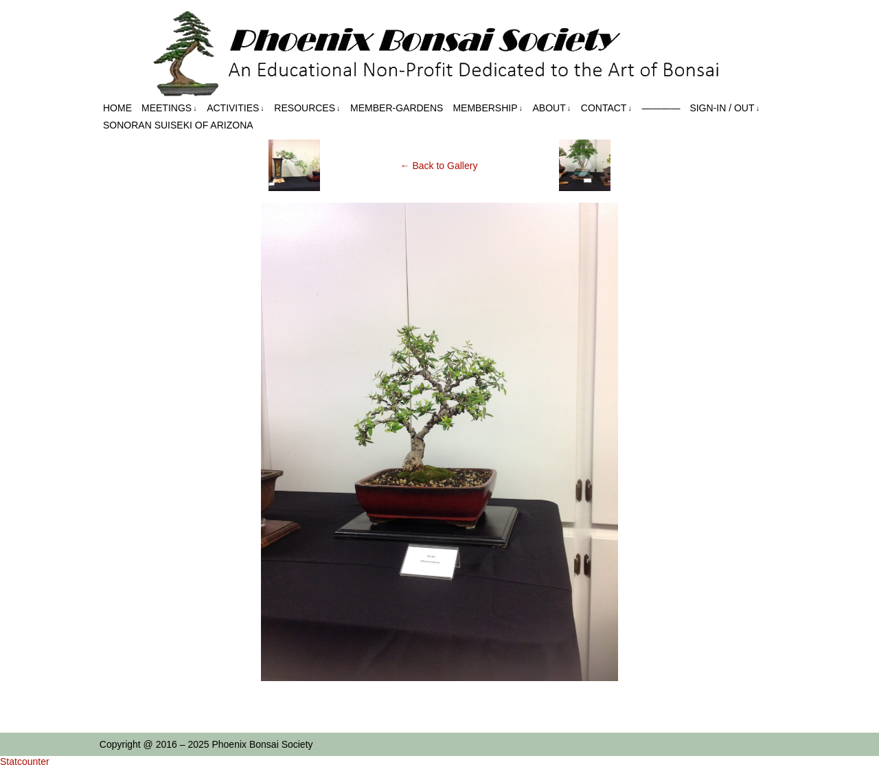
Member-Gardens (396, 107)
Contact (606, 108)
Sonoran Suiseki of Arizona (178, 125)
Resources (307, 108)
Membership (488, 108)
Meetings (169, 108)
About (552, 108)
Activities (235, 108)
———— (660, 107)
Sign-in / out (724, 108)
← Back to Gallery (439, 165)
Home (117, 107)
